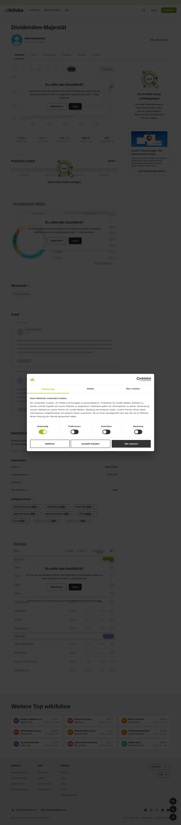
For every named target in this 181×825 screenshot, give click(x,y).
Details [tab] (90, 388)
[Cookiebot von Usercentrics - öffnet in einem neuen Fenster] (138, 379)
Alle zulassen (131, 444)
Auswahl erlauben (90, 444)
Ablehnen (50, 444)
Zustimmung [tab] (48, 389)
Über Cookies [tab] (133, 388)
